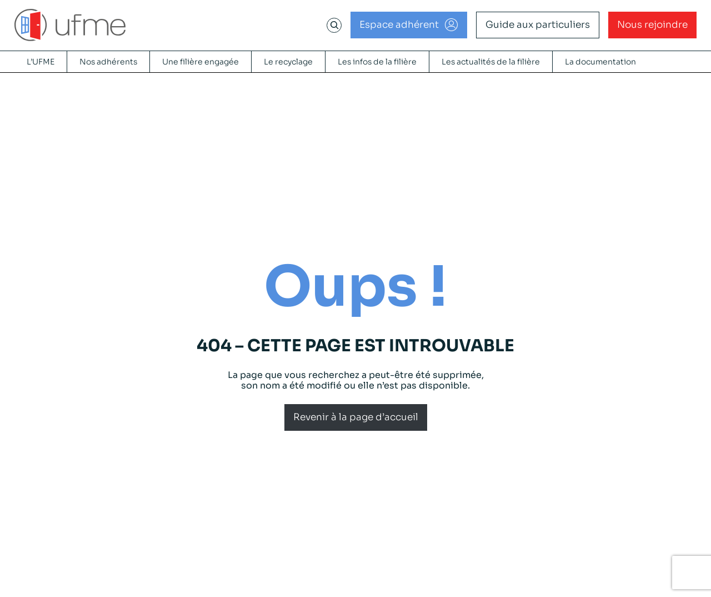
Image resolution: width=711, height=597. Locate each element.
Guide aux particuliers (537, 25)
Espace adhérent (399, 25)
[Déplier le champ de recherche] (334, 25)
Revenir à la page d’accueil (355, 417)
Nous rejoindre (652, 25)
